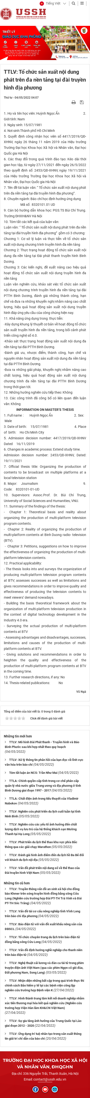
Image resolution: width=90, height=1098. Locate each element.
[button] (50, 3)
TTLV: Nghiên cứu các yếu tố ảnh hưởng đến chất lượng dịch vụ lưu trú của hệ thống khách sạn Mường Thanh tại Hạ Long (41, 829)
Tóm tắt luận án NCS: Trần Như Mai (33, 773)
